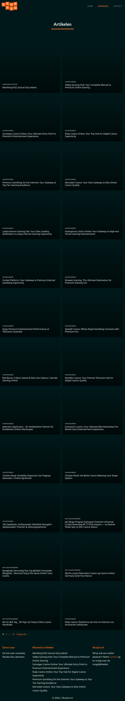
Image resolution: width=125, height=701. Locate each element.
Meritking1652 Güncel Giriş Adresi (50, 653)
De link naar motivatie (13, 653)
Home (90, 6)
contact (113, 656)
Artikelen (103, 6)
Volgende (22, 634)
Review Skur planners (13, 656)
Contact (117, 6)
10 (13, 634)
